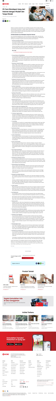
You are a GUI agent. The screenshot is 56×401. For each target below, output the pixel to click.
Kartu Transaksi (4, 369)
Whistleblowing (41, 393)
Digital (33, 3)
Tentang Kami (41, 3)
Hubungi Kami (22, 385)
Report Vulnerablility (51, 393)
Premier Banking (4, 364)
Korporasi (26, 3)
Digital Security (13, 386)
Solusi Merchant (39, 373)
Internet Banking (39, 368)
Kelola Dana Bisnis (22, 367)
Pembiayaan (30, 364)
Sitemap (45, 393)
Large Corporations (22, 364)
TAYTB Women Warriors (14, 364)
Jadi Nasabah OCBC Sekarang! (27, 258)
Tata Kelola (47, 367)
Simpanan (3, 367)
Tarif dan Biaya (4, 383)
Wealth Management (5, 372)
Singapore (48, 3)
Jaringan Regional (22, 373)
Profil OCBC (47, 364)
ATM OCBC (38, 364)
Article (12, 385)
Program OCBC (4, 375)
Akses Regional (13, 373)
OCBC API (38, 376)
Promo (3, 373)
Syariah (30, 3)
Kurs (3, 385)
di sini (9, 396)
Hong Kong (48, 7)
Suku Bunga (4, 386)
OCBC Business (39, 370)
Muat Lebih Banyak (28, 251)
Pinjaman (3, 370)
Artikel (37, 3)
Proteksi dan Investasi (31, 367)
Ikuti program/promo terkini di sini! (29, 255)
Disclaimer (29, 393)
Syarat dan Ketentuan (14, 380)
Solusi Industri (22, 372)
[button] (52, 383)
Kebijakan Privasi (34, 393)
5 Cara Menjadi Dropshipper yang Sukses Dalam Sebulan (23, 52)
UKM (23, 3)
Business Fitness (13, 372)
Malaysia (47, 5)
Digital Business (13, 369)
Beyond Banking (13, 370)
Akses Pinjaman (13, 367)
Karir (11, 383)
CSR (46, 369)
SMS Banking (39, 371)
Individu (19, 3)
